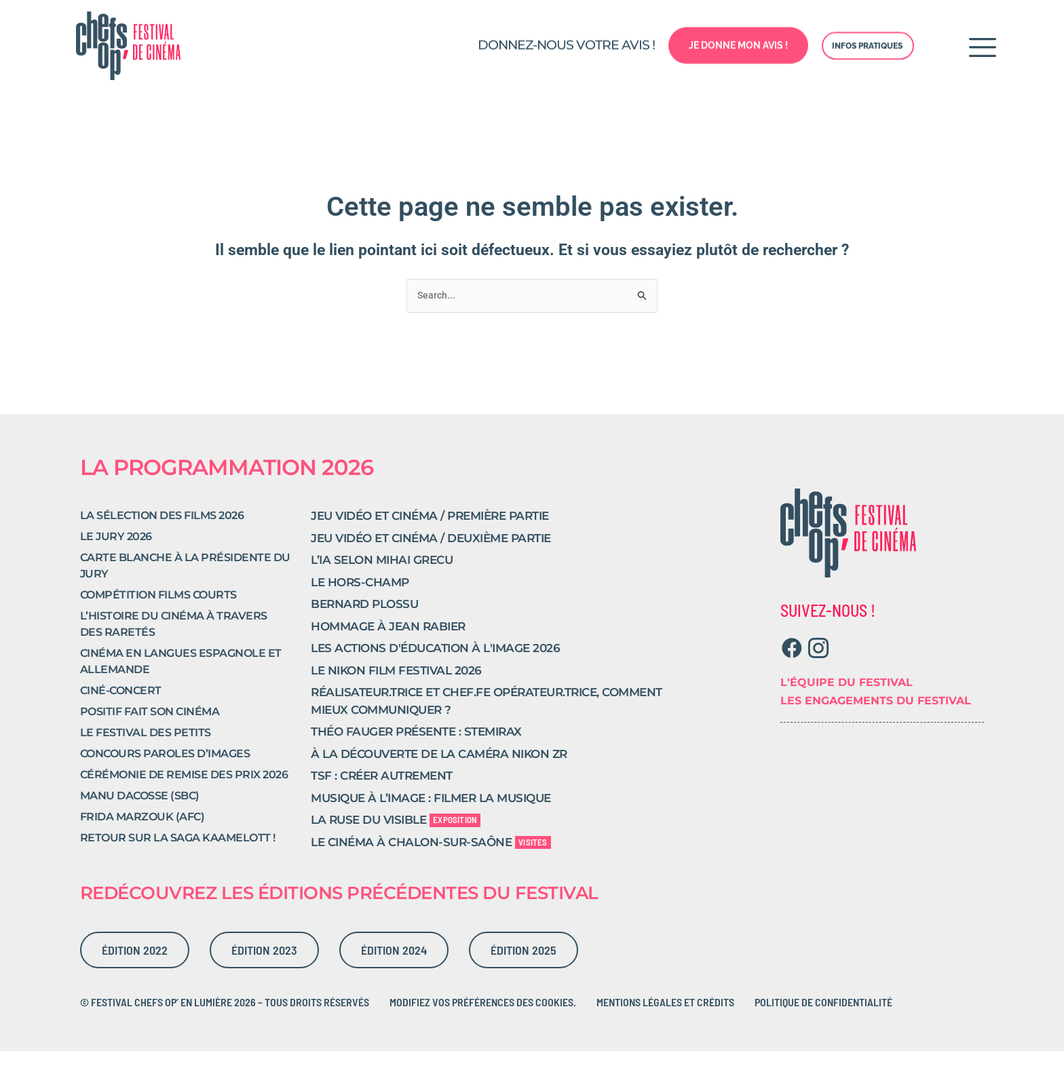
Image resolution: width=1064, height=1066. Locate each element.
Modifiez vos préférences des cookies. (483, 1016)
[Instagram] (819, 663)
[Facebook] (792, 663)
